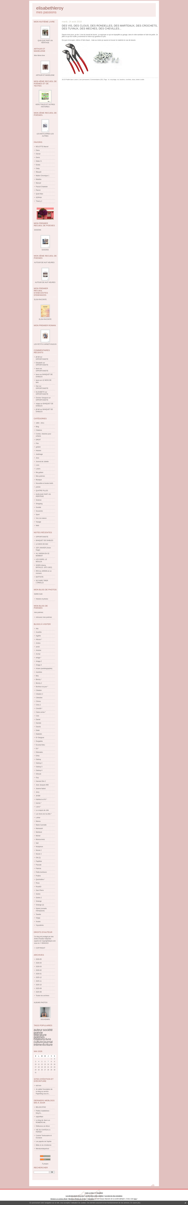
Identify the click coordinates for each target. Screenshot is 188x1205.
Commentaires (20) (96, 79)
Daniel (38, 719)
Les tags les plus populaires (113, 1196)
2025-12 (39, 977)
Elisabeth (39, 363)
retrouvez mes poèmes (44, 617)
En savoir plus (135, 1203)
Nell (37, 843)
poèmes (39, 1037)
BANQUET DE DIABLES (44, 540)
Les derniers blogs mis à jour (75, 1196)
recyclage (113, 79)
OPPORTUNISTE (42, 359)
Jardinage (39, 454)
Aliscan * (39, 639)
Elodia (38, 165)
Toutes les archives (42, 996)
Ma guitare (39, 472)
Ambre (38, 643)
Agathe (38, 636)
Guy (37, 777)
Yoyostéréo (40, 925)
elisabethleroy (49, 8)
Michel (38, 836)
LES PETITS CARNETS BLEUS (45, 344)
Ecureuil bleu (40, 745)
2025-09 (39, 988)
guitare (38, 447)
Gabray (38, 759)
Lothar (38, 818)
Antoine (38, 650)
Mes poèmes (40, 476)
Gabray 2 (39, 763)
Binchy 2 (39, 683)
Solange (39, 901)
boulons (122, 79)
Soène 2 (39, 898)
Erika (37, 756)
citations (39, 1039)
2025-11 (39, 981)
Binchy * (39, 679)
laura (37, 368)
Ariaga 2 (39, 661)
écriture (47, 1044)
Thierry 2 (39, 201)
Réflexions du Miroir (43, 1126)
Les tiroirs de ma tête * (44, 814)
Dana (38, 150)
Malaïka (38, 179)
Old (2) (38, 858)
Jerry (37, 792)
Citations (39, 430)
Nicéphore (39, 847)
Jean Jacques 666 (42, 785)
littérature (40, 1035)
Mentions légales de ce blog (77, 1199)
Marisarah (39, 828)
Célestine (39, 698)
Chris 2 (38, 705)
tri (108, 79)
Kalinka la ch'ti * (41, 799)
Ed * (37, 748)
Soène (38, 894)
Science (39, 500)
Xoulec (38, 921)
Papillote (39, 861)
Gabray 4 (39, 770)
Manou (38, 821)
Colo (37, 716)
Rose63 (38, 887)
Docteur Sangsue (42, 398)
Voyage (38, 522)
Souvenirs (39, 511)
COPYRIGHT (40, 948)
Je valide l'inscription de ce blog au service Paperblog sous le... (44, 1091)
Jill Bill (38, 796)
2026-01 (39, 974)
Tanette (38, 914)
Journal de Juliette (42, 461)
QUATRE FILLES (42, 491)
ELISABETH (40, 392)
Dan (37, 386)
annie (38, 647)
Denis (38, 157)
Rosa (38, 883)
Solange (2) (40, 905)
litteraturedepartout (42, 1149)
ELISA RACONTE (45, 319)
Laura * (38, 807)
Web (37, 525)
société (48, 1030)
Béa (37, 676)
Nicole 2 (39, 850)
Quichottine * (40, 879)
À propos (45, 1164)
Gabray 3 (39, 767)
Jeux (37, 458)
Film (37, 443)
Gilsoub (38, 774)
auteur (38, 1030)
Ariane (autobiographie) (44, 668)
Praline (38, 876)
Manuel (38, 183)
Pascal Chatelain (42, 187)
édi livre (38, 1086)
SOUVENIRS (45, 1019)
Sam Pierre (40, 890)
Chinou (38, 701)
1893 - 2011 (40, 423)
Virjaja (38, 918)
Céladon (39, 690)
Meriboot (39, 832)
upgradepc (39, 1116)
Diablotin (39, 734)
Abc (37, 629)
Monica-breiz (40, 839)
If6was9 (38, 172)
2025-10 (39, 985)
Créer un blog (89, 1193)
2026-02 (39, 970)
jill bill (38, 357)
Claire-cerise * (41, 712)
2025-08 (39, 992)
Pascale (39, 865)
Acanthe (39, 632)
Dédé (38, 730)
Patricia (38, 868)
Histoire (38, 450)
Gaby (38, 168)
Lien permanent (84, 79)
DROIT (38, 440)
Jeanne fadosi (41, 788)
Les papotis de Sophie (43, 1141)
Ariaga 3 (39, 665)
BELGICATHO (41, 1107)
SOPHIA (39, 197)
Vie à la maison (41, 518)
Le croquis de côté (42, 810)
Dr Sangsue (40, 737)
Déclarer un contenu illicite (58, 1199)
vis (118, 79)
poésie (38, 487)
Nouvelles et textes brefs (44, 483)
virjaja (38, 404)
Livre (37, 465)
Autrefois (39, 672)
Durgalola (39, 741)
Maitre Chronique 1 (42, 176)
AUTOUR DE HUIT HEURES (45, 282)
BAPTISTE (39, 577)
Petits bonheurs (41, 872)
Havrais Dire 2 (41, 781)
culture (38, 1042)
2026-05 (39, 959)
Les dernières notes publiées (94, 1196)
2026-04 (39, 963)
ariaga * (38, 658)
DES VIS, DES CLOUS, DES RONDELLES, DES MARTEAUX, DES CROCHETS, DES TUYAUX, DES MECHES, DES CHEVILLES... (110, 27)
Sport (38, 514)
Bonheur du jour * (42, 687)
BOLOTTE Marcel (42, 147)
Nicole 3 (39, 854)
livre (48, 1039)
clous (133, 79)
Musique (39, 480)
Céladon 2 (39, 694)
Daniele (38, 723)
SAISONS (45, 250)
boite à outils (140, 79)
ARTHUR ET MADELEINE (45, 75)
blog (135, 1199)
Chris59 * (39, 708)
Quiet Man (39, 194)
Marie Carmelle (41, 825)
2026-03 (39, 966)
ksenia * (39, 803)
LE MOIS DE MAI (42, 544)
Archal (38, 654)
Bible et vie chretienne (43, 1145)
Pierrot (38, 190)
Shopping (39, 504)
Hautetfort (100, 1193)
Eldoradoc (39, 752)
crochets (128, 79)
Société (38, 507)
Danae (38, 154)
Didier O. (39, 161)
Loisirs (38, 469)
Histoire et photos (42, 599)
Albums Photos (40, 1002)
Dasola (38, 727)
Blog (37, 427)
